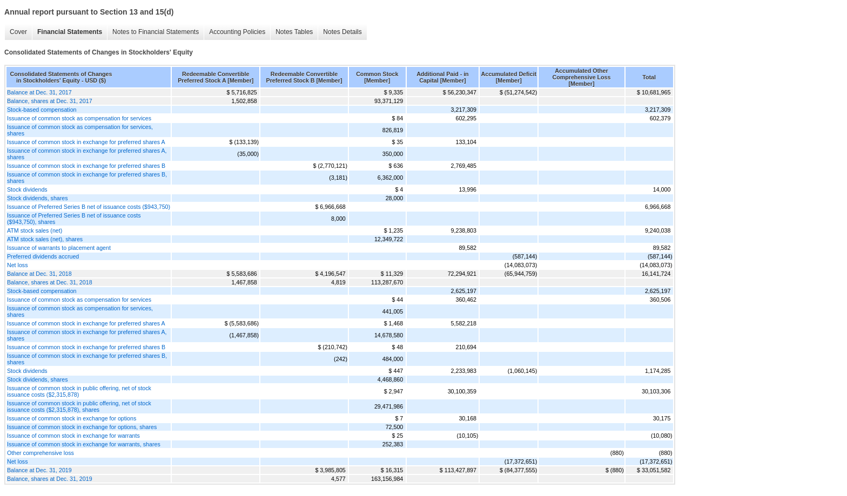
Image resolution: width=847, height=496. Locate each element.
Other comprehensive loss (40, 453)
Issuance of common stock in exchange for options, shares (82, 427)
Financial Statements (69, 32)
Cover (18, 32)
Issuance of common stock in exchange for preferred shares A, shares (87, 153)
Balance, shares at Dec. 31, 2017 (49, 101)
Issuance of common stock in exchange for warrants (73, 435)
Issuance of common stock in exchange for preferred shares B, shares (87, 177)
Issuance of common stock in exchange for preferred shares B (86, 165)
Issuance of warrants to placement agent (59, 247)
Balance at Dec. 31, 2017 (39, 92)
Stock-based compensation (42, 109)
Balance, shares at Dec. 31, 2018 (49, 282)
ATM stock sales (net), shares (45, 239)
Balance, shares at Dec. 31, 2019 (49, 478)
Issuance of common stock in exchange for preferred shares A (86, 142)
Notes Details (342, 32)
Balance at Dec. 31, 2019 (39, 470)
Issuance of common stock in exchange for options (71, 418)
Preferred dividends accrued (43, 256)
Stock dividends (27, 189)
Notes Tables (294, 32)
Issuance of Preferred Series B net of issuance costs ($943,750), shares (74, 218)
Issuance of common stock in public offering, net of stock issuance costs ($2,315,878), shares (79, 406)
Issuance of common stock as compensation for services (79, 118)
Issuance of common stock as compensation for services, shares (80, 130)
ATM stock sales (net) (34, 230)
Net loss (17, 265)
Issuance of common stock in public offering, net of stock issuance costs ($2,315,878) (79, 391)
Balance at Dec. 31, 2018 (39, 273)
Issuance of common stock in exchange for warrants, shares (83, 444)
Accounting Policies (237, 32)
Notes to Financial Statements (155, 32)
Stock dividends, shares (37, 198)
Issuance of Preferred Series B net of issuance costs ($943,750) (88, 206)
